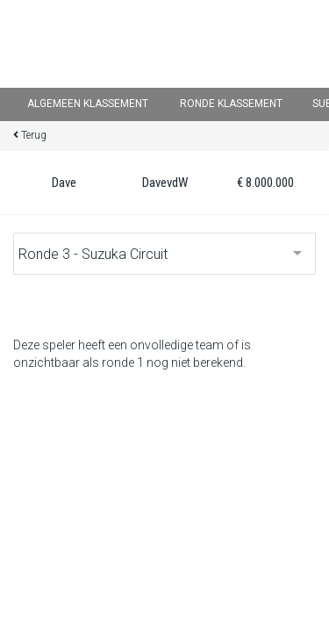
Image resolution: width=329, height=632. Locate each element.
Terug (33, 135)
